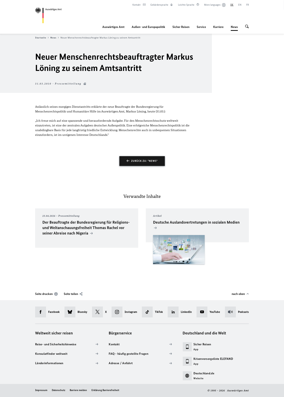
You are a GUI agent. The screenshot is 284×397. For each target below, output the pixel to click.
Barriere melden (78, 390)
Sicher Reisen (180, 27)
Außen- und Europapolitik (148, 27)
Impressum (41, 390)
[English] (239, 5)
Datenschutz (58, 390)
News (234, 27)
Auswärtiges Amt (113, 27)
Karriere (218, 27)
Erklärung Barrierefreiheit (105, 390)
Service (201, 27)
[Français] (247, 5)
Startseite (42, 37)
